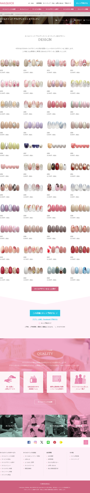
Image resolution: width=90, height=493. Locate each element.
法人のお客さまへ (53, 462)
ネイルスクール (29, 465)
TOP (86, 442)
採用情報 (39, 3)
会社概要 (50, 456)
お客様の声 (79, 20)
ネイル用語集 (75, 456)
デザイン (70, 20)
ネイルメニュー (24, 9)
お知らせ (27, 459)
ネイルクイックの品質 (9, 9)
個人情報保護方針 (53, 468)
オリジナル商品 (6, 474)
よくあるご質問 (29, 462)
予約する (82, 3)
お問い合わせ (59, 3)
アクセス (88, 20)
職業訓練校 (28, 468)
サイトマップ (47, 3)
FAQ (53, 3)
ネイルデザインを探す (52, 9)
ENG (32, 3)
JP (29, 3)
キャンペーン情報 (83, 9)
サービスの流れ (36, 9)
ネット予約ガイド (46, 323)
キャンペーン (60, 20)
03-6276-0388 (61, 327)
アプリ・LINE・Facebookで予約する (45, 319)
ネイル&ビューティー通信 (32, 456)
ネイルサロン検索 (68, 9)
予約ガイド (68, 3)
